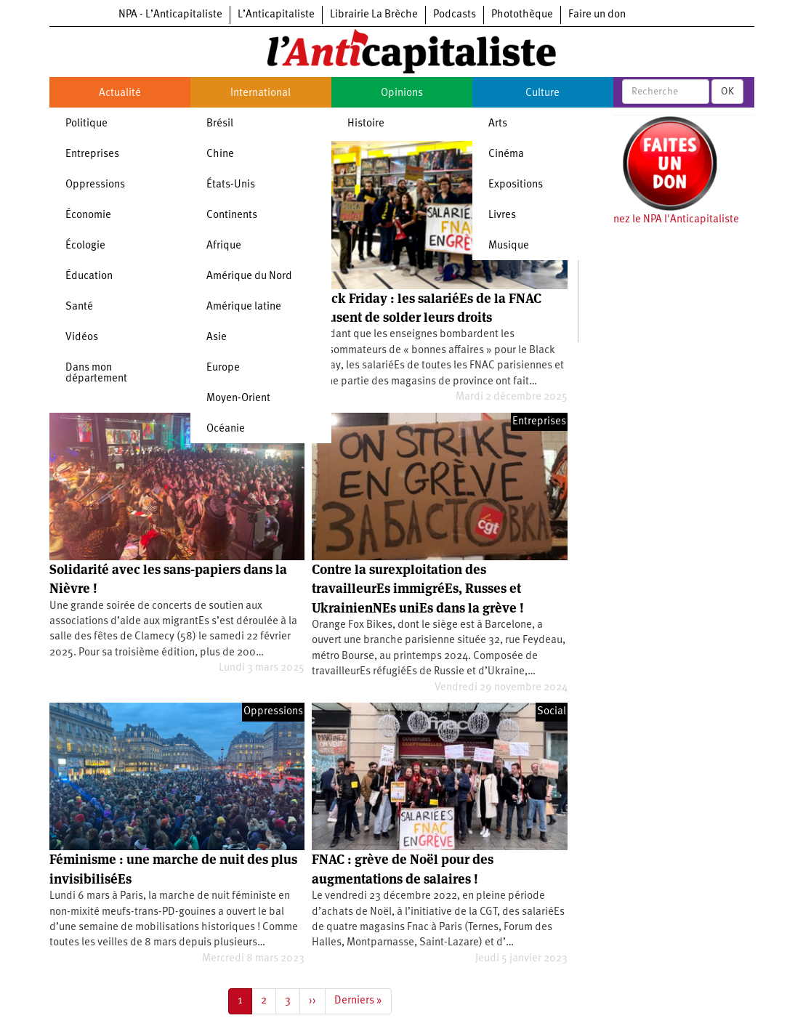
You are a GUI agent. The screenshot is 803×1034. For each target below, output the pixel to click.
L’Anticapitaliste (276, 14)
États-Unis (230, 184)
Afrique (223, 246)
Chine (220, 154)
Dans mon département (96, 373)
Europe (223, 368)
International (260, 93)
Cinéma (506, 154)
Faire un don (597, 14)
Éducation (89, 276)
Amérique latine (243, 307)
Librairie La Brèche (374, 14)
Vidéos (81, 337)
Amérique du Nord (249, 276)
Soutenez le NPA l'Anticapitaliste (662, 219)
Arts (497, 123)
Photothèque (522, 14)
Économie (88, 215)
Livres (502, 215)
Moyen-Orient (238, 398)
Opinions (402, 93)
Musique (508, 246)
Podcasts (454, 14)
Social (551, 711)
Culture (542, 93)
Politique (86, 123)
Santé (79, 307)
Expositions (515, 184)
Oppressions (95, 184)
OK (727, 91)
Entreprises (92, 154)
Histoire (365, 123)
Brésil (219, 123)
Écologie (85, 246)
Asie (216, 337)
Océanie (225, 429)
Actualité (120, 93)
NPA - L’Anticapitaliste (170, 14)
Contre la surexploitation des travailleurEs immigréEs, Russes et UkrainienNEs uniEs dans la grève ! (418, 588)
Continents (231, 215)
